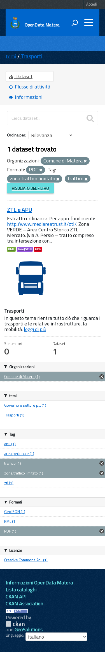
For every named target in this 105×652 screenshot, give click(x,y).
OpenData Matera (42, 25)
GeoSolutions (29, 629)
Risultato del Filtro (30, 188)
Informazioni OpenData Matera (39, 582)
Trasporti (31, 56)
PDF (38, 249)
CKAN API (16, 596)
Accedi (91, 4)
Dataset (20, 76)
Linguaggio (14, 635)
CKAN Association (24, 603)
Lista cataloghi (21, 589)
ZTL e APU (19, 209)
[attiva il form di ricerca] (74, 22)
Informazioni (25, 97)
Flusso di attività (29, 86)
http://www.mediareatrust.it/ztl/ (41, 224)
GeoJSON (25, 249)
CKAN (15, 624)
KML (11, 249)
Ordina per (16, 135)
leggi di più (35, 329)
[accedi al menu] (88, 22)
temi (11, 56)
